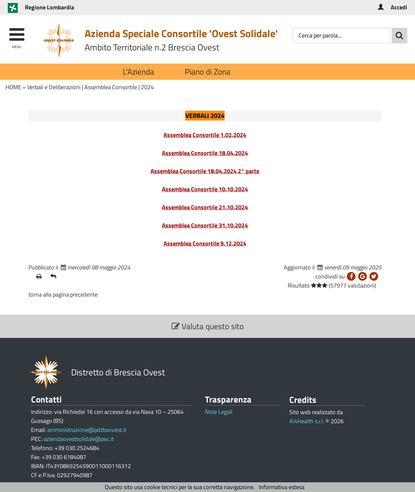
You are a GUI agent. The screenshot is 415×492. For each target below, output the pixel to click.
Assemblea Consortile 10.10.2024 (205, 189)
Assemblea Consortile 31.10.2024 (205, 225)
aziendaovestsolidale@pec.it (79, 438)
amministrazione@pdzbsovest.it (86, 429)
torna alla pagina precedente (63, 294)
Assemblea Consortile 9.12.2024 (205, 243)
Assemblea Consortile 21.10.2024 (205, 207)
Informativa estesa (281, 487)
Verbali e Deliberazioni (53, 87)
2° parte (248, 171)
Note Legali (218, 411)
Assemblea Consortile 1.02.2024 (205, 135)
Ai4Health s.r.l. (306, 421)
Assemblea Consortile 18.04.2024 (205, 153)
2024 (147, 87)
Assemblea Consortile (110, 87)
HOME (13, 87)
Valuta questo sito (208, 326)
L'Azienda (138, 71)
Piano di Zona (207, 71)
